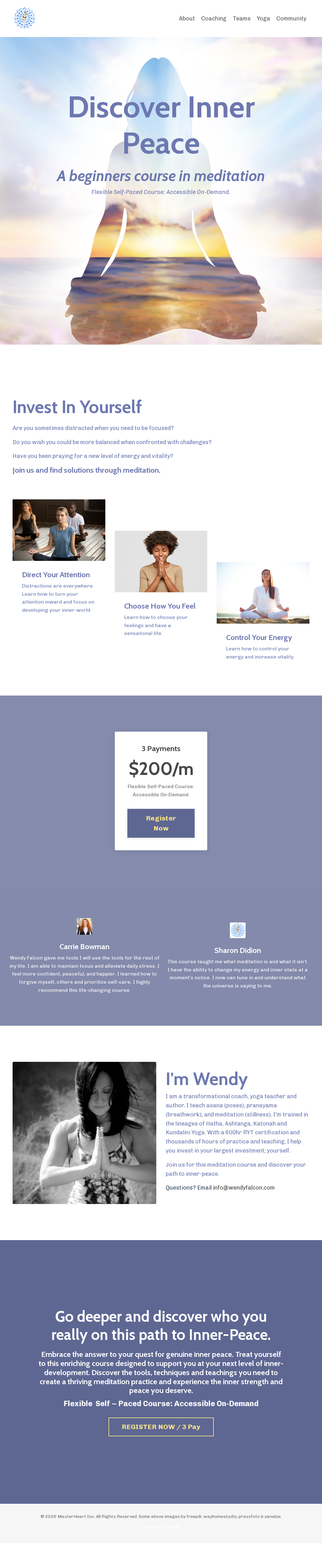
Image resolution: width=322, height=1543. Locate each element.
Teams (242, 18)
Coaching (213, 18)
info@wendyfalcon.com (244, 1187)
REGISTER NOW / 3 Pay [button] (161, 1427)
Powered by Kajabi (161, 1526)
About (187, 18)
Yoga (263, 18)
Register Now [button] (161, 823)
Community (291, 18)
